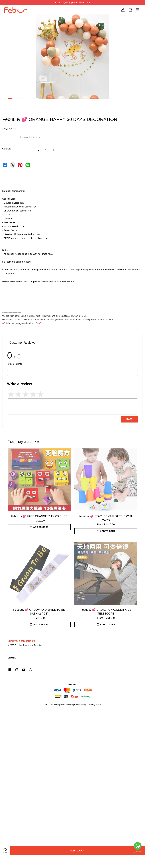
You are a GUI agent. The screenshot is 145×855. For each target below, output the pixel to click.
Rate (129, 419)
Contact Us (12, 658)
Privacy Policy (66, 704)
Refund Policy (80, 704)
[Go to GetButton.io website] (138, 852)
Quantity (6, 148)
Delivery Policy (94, 704)
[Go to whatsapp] (137, 846)
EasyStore (38, 645)
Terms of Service (51, 704)
